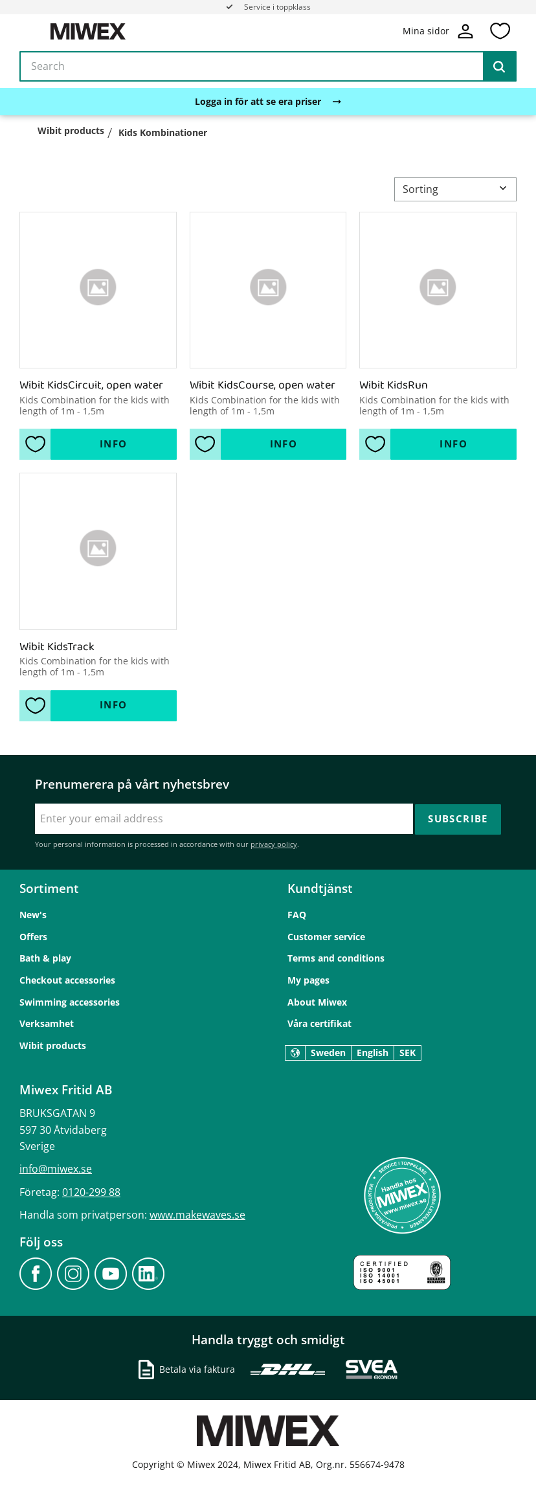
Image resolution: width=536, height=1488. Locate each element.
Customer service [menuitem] (326, 936)
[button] (500, 31)
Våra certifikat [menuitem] (319, 1023)
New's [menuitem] (33, 914)
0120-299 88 (91, 1191)
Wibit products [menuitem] (52, 1045)
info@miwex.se (55, 1169)
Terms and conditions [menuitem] (336, 958)
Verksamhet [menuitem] (46, 1023)
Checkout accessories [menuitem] (67, 979)
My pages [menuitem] (308, 979)
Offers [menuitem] (33, 936)
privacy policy (274, 844)
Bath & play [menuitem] (45, 958)
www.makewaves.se (197, 1214)
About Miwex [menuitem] (317, 1001)
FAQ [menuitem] (296, 914)
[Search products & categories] (268, 67)
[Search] (499, 67)
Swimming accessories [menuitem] (69, 1001)
